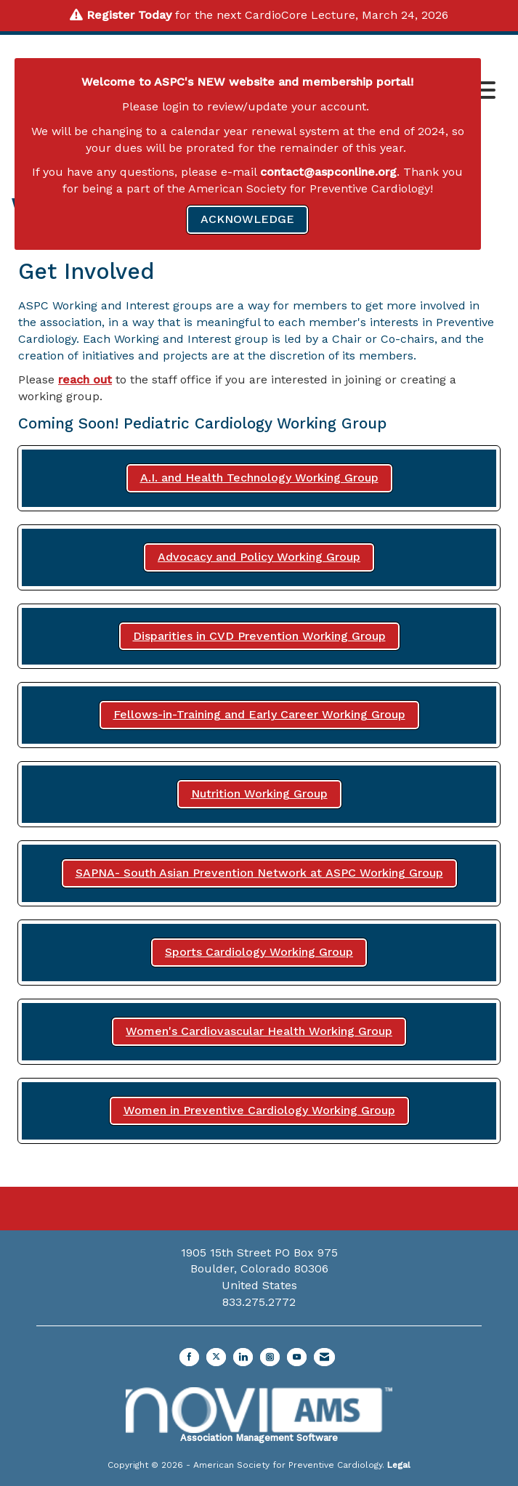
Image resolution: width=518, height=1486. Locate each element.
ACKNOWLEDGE (247, 219)
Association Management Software (259, 1415)
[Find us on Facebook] (189, 1357)
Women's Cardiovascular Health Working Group (259, 1031)
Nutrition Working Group (259, 793)
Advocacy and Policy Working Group (259, 557)
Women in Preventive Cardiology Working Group (259, 1110)
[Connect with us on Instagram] (270, 1357)
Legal (398, 1465)
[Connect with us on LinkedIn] (243, 1357)
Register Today (128, 15)
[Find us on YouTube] (297, 1357)
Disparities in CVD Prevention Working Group (259, 636)
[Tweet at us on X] (216, 1357)
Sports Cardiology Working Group (259, 952)
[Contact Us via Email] (324, 1357)
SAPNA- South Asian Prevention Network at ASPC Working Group (259, 873)
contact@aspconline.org (328, 172)
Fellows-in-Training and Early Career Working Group (259, 714)
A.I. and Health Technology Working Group (259, 477)
